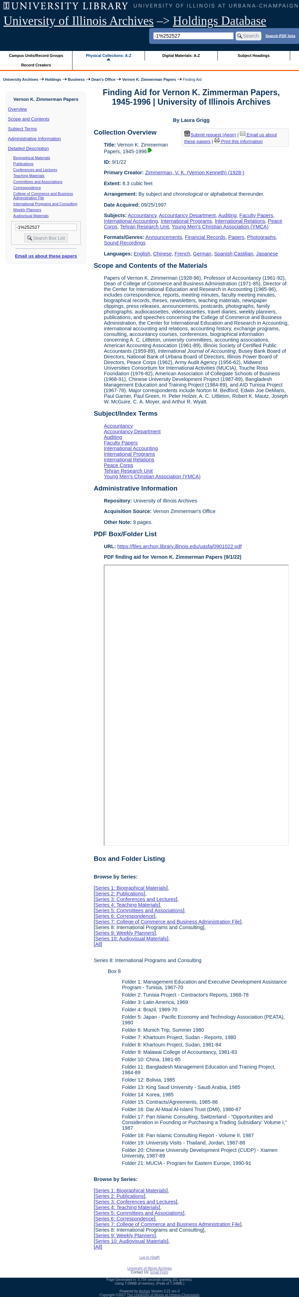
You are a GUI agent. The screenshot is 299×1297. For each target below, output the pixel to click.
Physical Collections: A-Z (108, 55)
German (202, 254)
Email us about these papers (46, 256)
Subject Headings (254, 55)
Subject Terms (22, 128)
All (98, 944)
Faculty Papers (256, 215)
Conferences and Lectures (35, 170)
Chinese (162, 254)
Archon (144, 1291)
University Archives (20, 79)
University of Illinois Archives (79, 21)
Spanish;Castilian (233, 254)
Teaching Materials (29, 176)
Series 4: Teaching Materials (127, 905)
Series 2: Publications (119, 893)
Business (76, 79)
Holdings (53, 79)
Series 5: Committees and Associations (139, 910)
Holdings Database (219, 21)
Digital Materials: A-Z (181, 55)
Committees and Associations (38, 182)
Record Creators (36, 65)
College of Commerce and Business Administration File (43, 196)
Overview (17, 109)
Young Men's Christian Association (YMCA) (220, 226)
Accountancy (142, 215)
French (182, 254)
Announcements (164, 237)
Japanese (267, 254)
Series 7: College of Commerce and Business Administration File (167, 922)
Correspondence (27, 188)
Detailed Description (28, 148)
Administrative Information (34, 138)
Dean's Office (103, 79)
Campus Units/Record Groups (36, 55)
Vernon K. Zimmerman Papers (149, 79)
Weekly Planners (27, 210)
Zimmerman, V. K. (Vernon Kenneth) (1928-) (194, 172)
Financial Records (205, 237)
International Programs (186, 221)
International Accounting (131, 221)
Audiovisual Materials (31, 216)
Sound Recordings (124, 243)
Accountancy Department (187, 215)
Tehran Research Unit (144, 226)
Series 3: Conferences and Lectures (135, 899)
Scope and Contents (29, 119)
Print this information (238, 141)
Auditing (227, 215)
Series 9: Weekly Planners (124, 933)
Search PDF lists (280, 35)
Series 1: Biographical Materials (130, 888)
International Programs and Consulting (45, 204)
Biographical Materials (31, 158)
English (142, 254)
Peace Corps (118, 465)
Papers (236, 237)
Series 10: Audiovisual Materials (131, 938)
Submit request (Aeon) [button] (210, 134)
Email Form (159, 1272)
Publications (23, 164)
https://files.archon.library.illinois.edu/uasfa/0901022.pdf (179, 546)
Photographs (261, 237)
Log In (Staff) (149, 1257)
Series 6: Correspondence (124, 916)
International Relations (240, 221)
